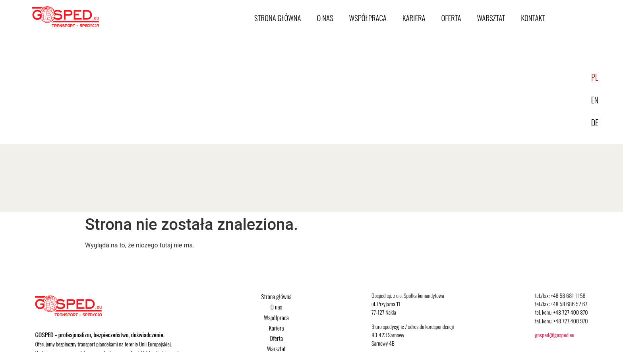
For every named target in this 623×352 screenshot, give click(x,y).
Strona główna (277, 17)
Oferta (451, 17)
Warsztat (491, 17)
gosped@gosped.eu (554, 335)
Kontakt (533, 17)
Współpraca (368, 17)
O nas (325, 17)
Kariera (414, 17)
